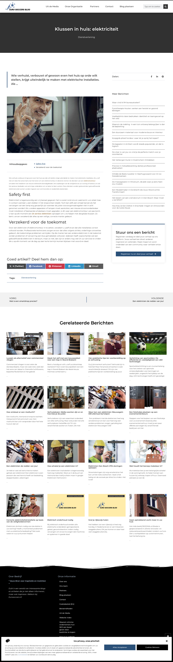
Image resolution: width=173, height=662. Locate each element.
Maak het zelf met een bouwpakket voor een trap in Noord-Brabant (63, 359)
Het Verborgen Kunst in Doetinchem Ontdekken (133, 160)
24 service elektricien (41, 214)
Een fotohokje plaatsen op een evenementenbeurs (143, 413)
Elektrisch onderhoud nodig (60, 520)
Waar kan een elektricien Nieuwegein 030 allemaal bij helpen (105, 413)
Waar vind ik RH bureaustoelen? (126, 102)
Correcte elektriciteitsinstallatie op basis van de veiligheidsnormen (25, 521)
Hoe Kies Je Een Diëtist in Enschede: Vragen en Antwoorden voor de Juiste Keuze (138, 207)
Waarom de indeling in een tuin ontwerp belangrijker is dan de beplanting (138, 125)
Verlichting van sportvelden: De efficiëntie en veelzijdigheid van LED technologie (146, 360)
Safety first (40, 164)
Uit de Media (52, 6)
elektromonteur (89, 181)
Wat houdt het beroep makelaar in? (145, 466)
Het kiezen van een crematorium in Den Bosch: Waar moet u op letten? (138, 199)
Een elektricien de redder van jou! (22, 466)
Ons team (63, 586)
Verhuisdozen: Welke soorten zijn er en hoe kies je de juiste (65, 413)
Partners (94, 6)
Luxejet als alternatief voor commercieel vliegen (25, 359)
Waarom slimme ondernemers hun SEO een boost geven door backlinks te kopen (67, 627)
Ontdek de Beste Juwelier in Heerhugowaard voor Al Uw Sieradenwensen (136, 175)
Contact (109, 6)
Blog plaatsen (127, 6)
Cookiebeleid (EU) (66, 604)
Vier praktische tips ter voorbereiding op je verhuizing (107, 359)
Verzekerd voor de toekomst (49, 167)
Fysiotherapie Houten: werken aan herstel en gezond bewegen (135, 109)
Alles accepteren (120, 647)
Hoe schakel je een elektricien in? (62, 466)
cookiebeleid (22, 655)
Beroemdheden (66, 609)
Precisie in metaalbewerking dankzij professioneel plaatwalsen (134, 167)
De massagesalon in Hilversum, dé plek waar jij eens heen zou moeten (137, 183)
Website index (65, 618)
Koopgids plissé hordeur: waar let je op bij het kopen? (135, 138)
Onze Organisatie (74, 6)
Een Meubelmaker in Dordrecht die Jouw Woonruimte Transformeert (136, 191)
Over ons (63, 581)
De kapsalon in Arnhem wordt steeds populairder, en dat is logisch (137, 145)
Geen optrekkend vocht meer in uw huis (145, 521)
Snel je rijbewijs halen (98, 520)
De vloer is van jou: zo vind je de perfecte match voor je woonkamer (136, 153)
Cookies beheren (152, 647)
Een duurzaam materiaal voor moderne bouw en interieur (137, 132)
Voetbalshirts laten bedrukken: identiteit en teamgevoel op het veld (137, 117)
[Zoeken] (165, 6)
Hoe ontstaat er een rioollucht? (21, 412)
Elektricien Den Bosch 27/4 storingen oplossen (105, 467)
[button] (166, 641)
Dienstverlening (86, 37)
